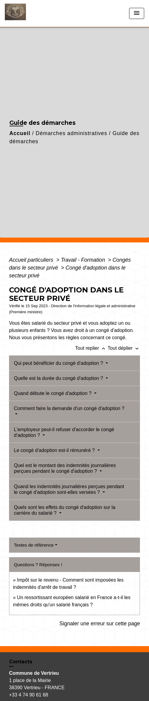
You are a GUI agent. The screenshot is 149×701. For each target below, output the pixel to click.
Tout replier (91, 348)
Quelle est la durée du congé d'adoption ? (59, 378)
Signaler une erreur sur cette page (99, 623)
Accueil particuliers (32, 260)
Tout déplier (124, 348)
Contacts (20, 662)
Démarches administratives (71, 133)
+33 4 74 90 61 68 (28, 694)
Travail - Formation (83, 260)
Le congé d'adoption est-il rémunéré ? (55, 450)
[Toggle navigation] (136, 13)
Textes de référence (34, 545)
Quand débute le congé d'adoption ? (53, 393)
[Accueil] (27, 13)
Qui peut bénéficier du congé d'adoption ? (59, 363)
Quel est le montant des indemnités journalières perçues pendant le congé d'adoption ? (65, 468)
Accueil (19, 133)
